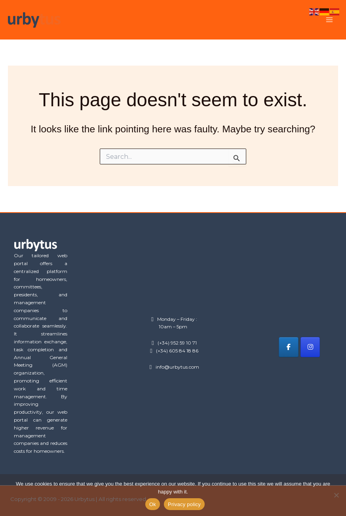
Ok (152, 504)
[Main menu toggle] (329, 20)
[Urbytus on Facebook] (288, 347)
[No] (336, 495)
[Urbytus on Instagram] (310, 347)
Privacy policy (184, 504)
